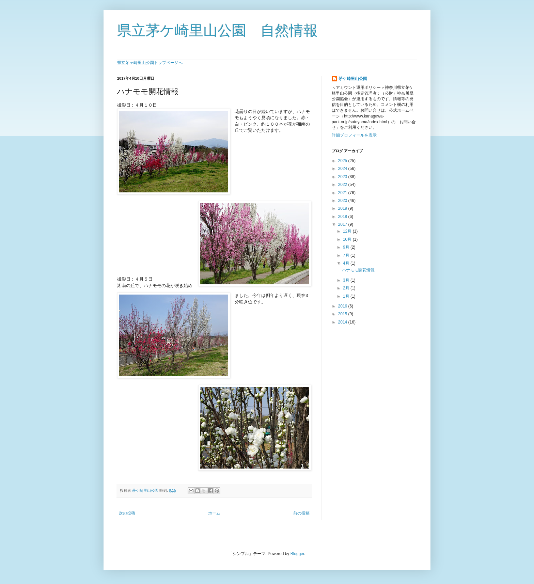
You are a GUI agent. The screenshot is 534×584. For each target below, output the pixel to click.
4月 (346, 263)
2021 (343, 192)
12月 (348, 231)
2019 (343, 208)
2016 (343, 306)
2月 (346, 288)
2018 (343, 216)
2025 (343, 160)
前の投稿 (301, 513)
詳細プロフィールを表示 (354, 135)
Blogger (297, 553)
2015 (343, 314)
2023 (343, 176)
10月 (348, 239)
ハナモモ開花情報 (358, 270)
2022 (343, 184)
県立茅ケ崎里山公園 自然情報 (217, 30)
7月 (346, 255)
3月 (346, 280)
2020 (343, 200)
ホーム (214, 513)
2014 (343, 322)
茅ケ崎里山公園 (353, 78)
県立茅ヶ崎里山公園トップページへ (150, 62)
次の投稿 (127, 513)
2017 (343, 224)
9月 (346, 247)
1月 (346, 296)
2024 (343, 168)
